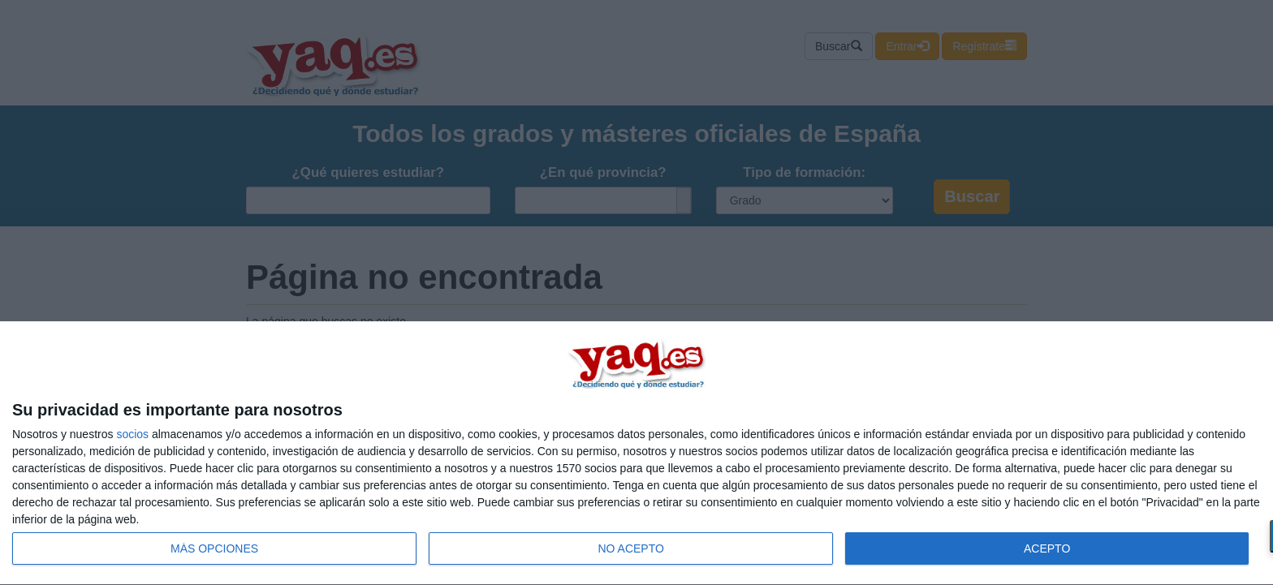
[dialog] (636, 453)
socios (132, 434)
